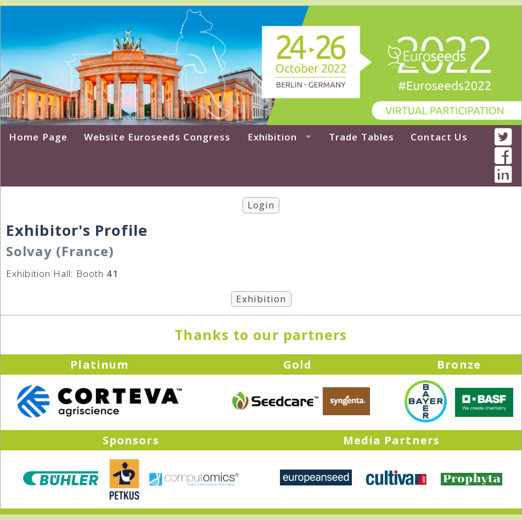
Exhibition (273, 137)
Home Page (38, 137)
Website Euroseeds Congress (157, 137)
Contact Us (439, 137)
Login (261, 205)
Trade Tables (361, 137)
